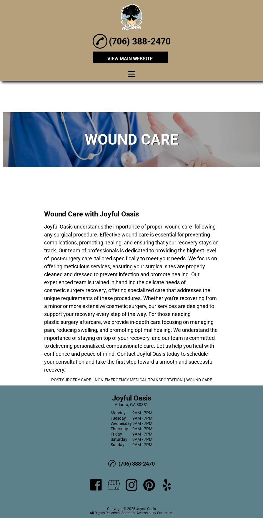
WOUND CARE (199, 380)
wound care (178, 227)
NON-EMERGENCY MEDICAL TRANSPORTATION (139, 380)
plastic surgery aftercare (72, 322)
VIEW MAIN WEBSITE (130, 59)
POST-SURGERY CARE (71, 380)
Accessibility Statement (155, 513)
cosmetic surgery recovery (75, 290)
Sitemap (128, 513)
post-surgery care (71, 258)
